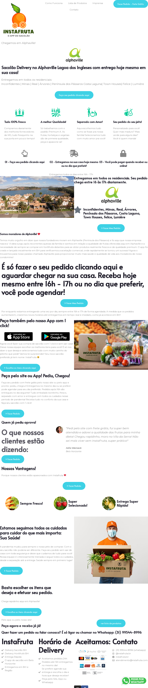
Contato (74, 9)
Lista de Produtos (77, 3)
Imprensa (97, 3)
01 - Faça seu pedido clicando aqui (24, 162)
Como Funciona (53, 3)
